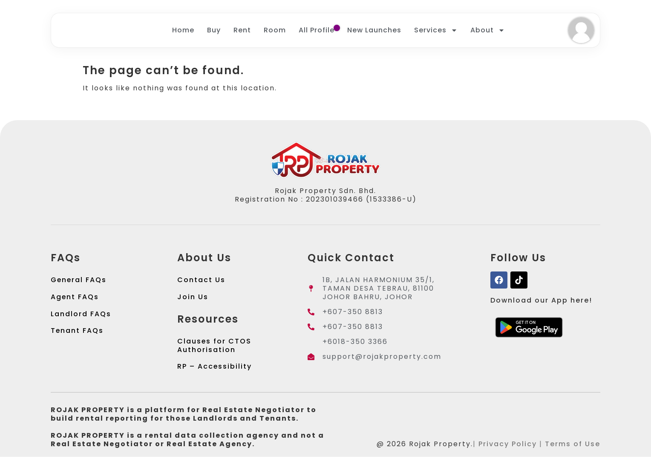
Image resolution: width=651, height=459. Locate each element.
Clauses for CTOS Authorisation (214, 347)
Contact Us (201, 281)
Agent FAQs (75, 298)
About (487, 31)
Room (275, 31)
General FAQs (79, 281)
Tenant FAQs (77, 333)
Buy (214, 31)
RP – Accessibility (214, 368)
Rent (242, 31)
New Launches (374, 31)
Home (183, 31)
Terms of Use (572, 446)
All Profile (316, 31)
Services (436, 31)
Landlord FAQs (81, 315)
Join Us (192, 298)
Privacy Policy (507, 446)
